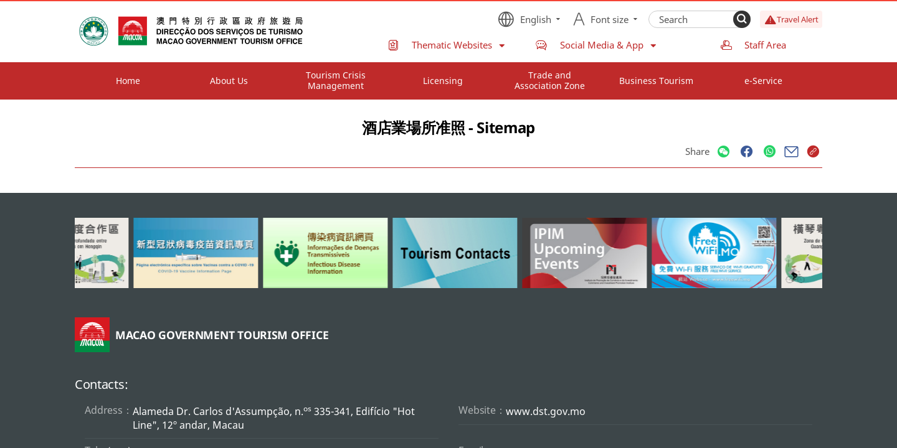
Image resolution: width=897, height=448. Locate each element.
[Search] (742, 19)
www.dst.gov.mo (546, 411)
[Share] (723, 152)
